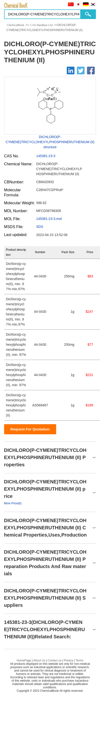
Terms (79, 660)
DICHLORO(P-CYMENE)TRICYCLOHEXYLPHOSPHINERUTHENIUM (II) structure (50, 142)
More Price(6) (13, 503)
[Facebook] (91, 70)
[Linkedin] (70, 70)
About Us (39, 660)
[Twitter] (81, 70)
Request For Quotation (30, 429)
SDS (39, 227)
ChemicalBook (15, 25)
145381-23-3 (45, 156)
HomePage (24, 660)
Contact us (54, 660)
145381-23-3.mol (49, 219)
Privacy (68, 660)
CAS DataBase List (41, 25)
